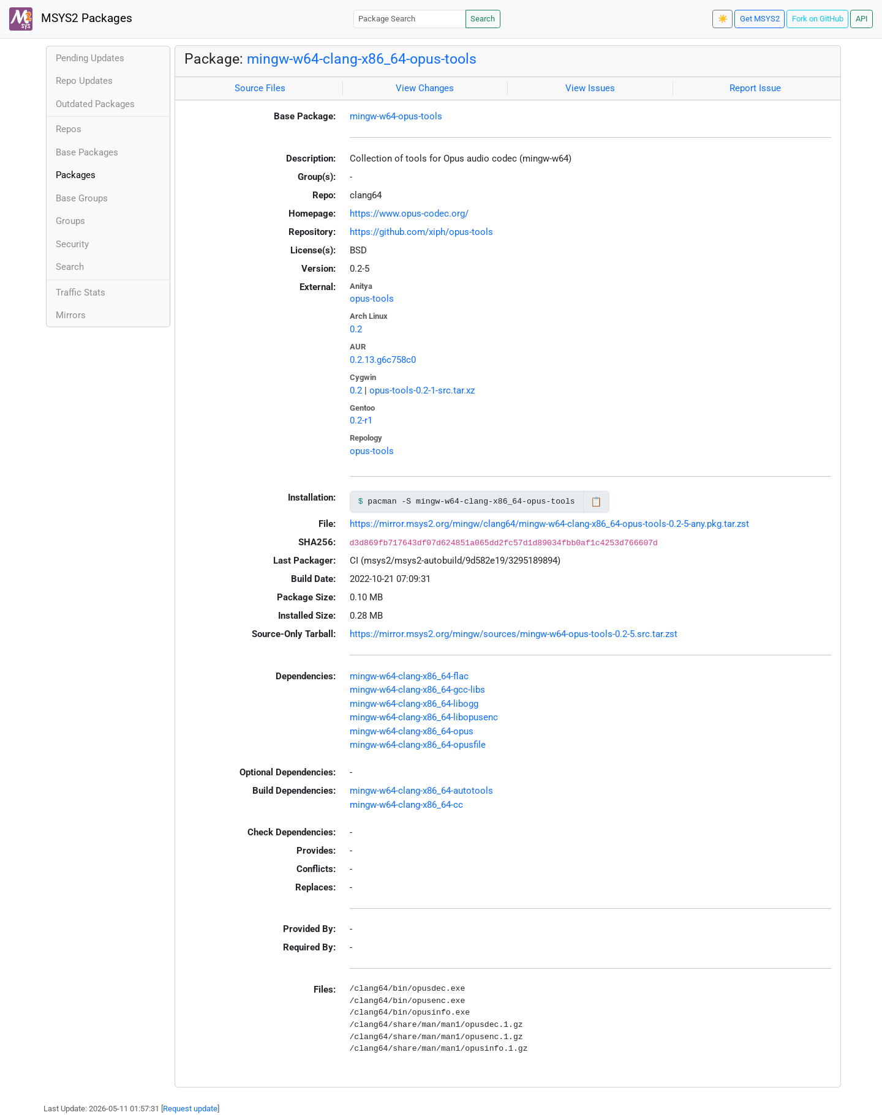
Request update (190, 1108)
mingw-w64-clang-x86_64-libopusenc (424, 717)
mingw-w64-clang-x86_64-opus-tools (362, 59)
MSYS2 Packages (70, 19)
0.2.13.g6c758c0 (383, 359)
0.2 (356, 329)
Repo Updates (84, 80)
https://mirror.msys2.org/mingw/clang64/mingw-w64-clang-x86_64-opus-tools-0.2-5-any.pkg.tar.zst (549, 523)
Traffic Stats (80, 292)
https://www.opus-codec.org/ (409, 213)
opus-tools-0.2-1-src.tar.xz (422, 390)
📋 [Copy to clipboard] (596, 501)
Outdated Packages (95, 104)
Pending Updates (90, 58)
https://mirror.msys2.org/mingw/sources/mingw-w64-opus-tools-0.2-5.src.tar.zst (513, 634)
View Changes (425, 88)
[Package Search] (409, 19)
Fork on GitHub (817, 18)
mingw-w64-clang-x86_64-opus (411, 731)
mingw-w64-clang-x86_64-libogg (414, 703)
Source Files (260, 88)
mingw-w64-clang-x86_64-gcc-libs (417, 689)
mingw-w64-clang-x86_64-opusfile (418, 744)
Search (482, 18)
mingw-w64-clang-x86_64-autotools (421, 790)
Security (72, 244)
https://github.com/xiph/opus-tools (421, 231)
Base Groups (82, 198)
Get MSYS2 (760, 18)
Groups (70, 220)
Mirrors (71, 315)
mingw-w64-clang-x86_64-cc (406, 804)
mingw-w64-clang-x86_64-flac (409, 676)
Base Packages (87, 152)
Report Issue (755, 88)
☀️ (723, 18)
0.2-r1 (361, 420)
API (862, 18)
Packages (76, 175)
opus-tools (372, 298)
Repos (68, 129)
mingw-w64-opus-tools (396, 116)
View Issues (590, 88)
